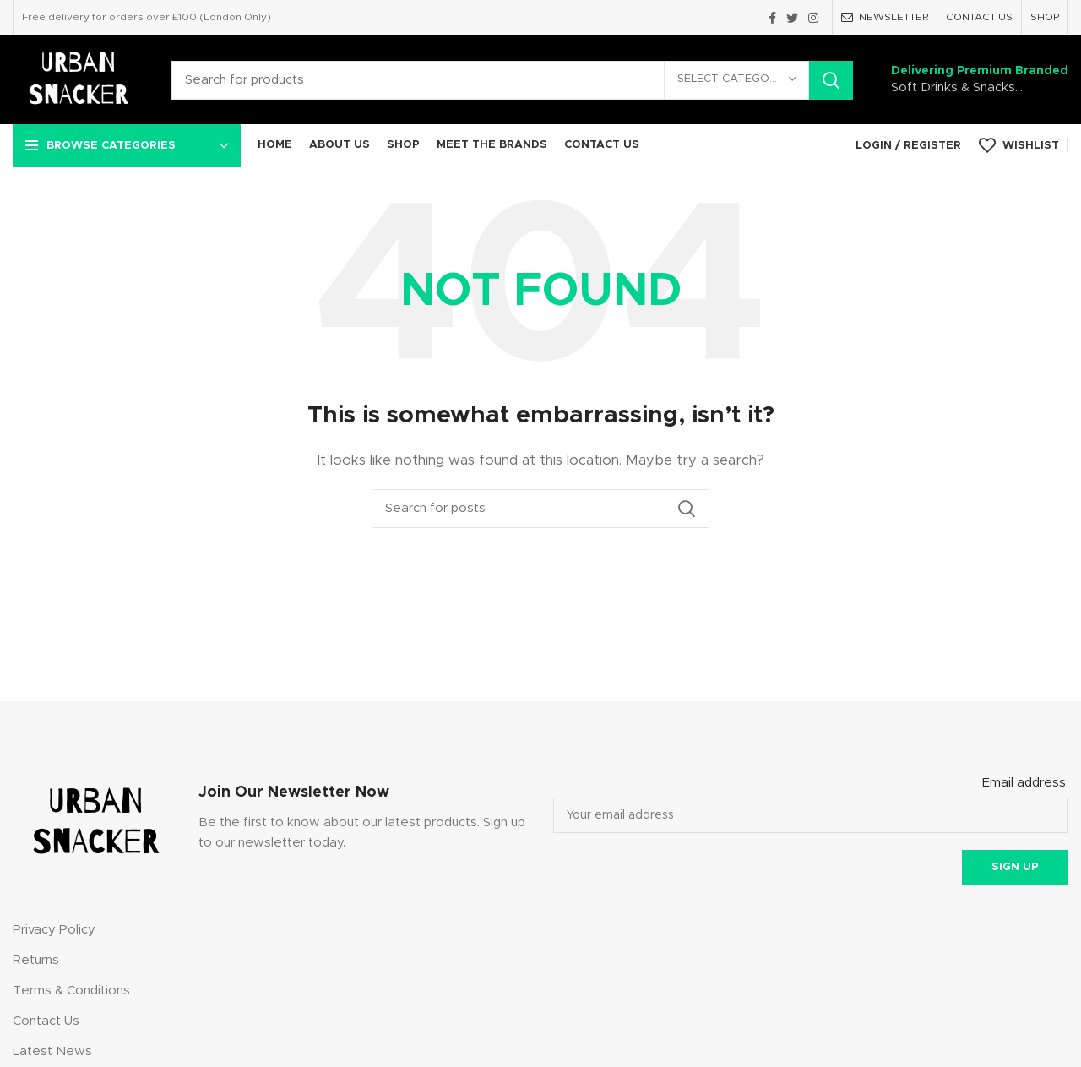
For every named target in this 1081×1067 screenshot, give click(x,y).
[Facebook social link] (772, 18)
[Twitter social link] (792, 18)
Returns (36, 960)
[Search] (512, 80)
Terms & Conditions (71, 990)
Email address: (1025, 782)
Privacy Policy (54, 929)
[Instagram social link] (813, 18)
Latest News (52, 1051)
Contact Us (46, 1021)
